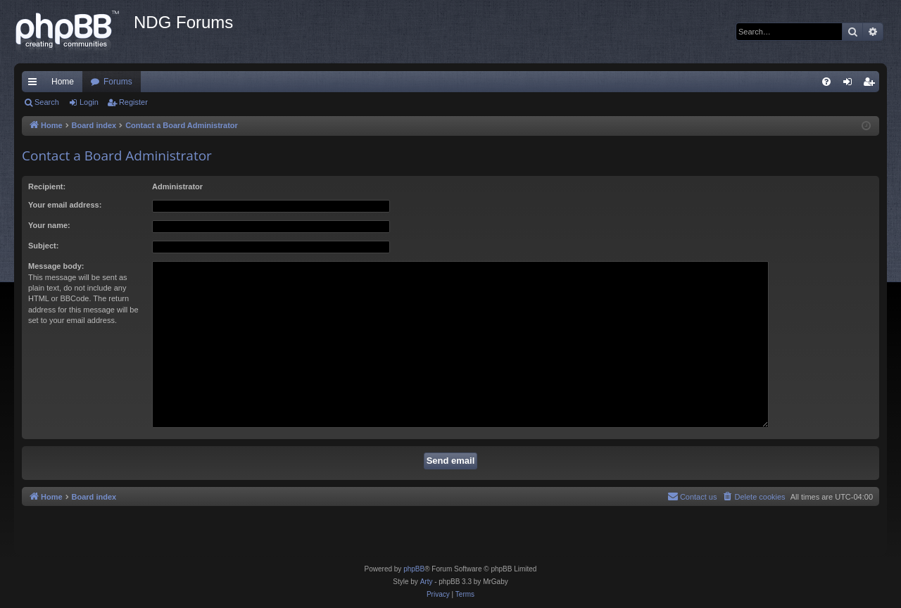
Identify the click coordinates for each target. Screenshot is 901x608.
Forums (117, 82)
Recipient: (46, 186)
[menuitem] (826, 81)
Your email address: (64, 205)
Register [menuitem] (871, 84)
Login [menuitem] (850, 84)
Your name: (49, 225)
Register (133, 102)
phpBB (413, 569)
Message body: (56, 266)
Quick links (35, 84)
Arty (426, 581)
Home (62, 82)
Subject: (43, 245)
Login (89, 102)
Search (46, 102)
